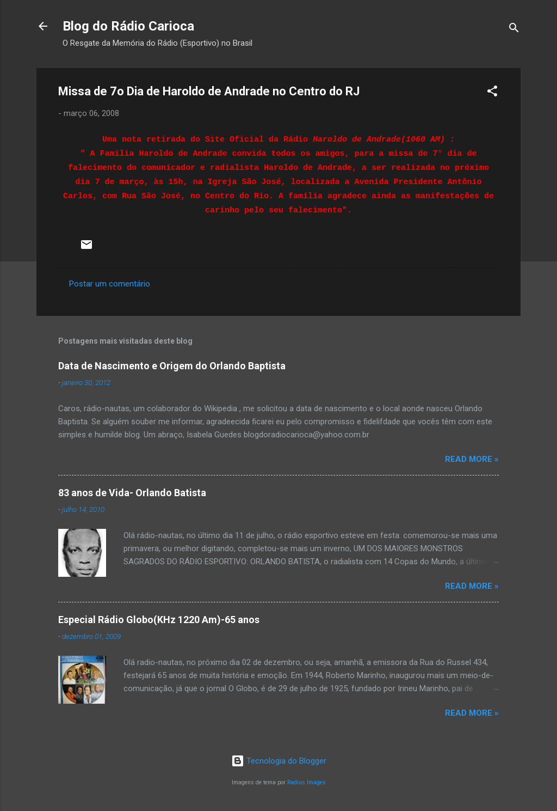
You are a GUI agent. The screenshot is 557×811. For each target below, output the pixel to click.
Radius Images (306, 782)
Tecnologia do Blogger (278, 761)
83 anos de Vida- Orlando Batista (132, 492)
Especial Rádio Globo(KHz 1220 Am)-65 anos (158, 619)
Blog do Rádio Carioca (128, 26)
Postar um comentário (109, 284)
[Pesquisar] (514, 29)
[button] (492, 92)
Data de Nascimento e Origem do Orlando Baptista (172, 365)
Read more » (472, 459)
